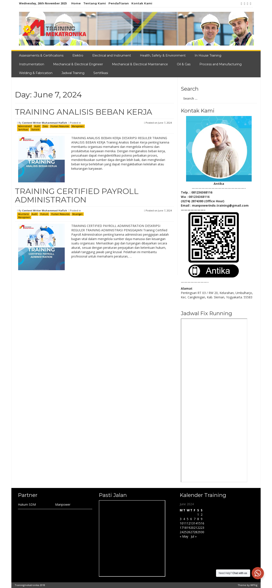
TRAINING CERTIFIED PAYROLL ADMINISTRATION (77, 195)
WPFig (253, 585)
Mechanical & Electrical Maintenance (140, 64)
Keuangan (77, 214)
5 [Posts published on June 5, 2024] (187, 519)
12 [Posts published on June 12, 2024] (188, 523)
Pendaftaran (118, 3)
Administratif (24, 126)
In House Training (208, 55)
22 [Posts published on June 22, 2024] (199, 528)
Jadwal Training (72, 73)
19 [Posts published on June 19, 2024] (188, 528)
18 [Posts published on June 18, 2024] (185, 528)
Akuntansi (23, 214)
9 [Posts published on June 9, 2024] (201, 519)
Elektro (77, 55)
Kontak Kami (141, 3)
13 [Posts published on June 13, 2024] (192, 523)
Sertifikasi (100, 73)
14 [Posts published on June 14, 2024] (195, 523)
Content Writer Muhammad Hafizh (44, 122)
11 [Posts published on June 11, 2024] (185, 523)
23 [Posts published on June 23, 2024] (202, 528)
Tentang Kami (94, 3)
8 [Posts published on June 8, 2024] (198, 519)
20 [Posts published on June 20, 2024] (192, 528)
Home (76, 3)
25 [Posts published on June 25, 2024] (185, 532)
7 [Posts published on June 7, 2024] (194, 519)
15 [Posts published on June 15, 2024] (199, 523)
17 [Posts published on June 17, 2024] (181, 528)
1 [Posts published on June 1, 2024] (198, 514)
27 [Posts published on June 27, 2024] (192, 532)
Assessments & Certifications (41, 55)
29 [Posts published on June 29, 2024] (199, 532)
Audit (37, 126)
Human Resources (60, 126)
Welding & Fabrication (35, 73)
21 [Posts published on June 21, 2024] (195, 528)
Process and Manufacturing (220, 64)
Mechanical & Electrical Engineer (78, 64)
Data (45, 126)
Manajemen (78, 126)
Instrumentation (31, 64)
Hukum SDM (27, 504)
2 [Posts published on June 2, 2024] (201, 514)
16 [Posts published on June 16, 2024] (202, 523)
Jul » (194, 536)
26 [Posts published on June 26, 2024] (188, 532)
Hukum (44, 214)
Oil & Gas (183, 64)
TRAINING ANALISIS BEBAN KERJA (83, 112)
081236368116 (198, 197)
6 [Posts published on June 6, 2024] (191, 519)
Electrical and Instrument (111, 55)
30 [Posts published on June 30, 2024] (202, 532)
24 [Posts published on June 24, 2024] (181, 532)
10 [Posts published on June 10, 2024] (181, 523)
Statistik (35, 129)
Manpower (62, 504)
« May (184, 536)
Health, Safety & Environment (163, 55)
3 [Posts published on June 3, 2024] (180, 519)
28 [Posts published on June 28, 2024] (195, 532)
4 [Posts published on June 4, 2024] (184, 519)
